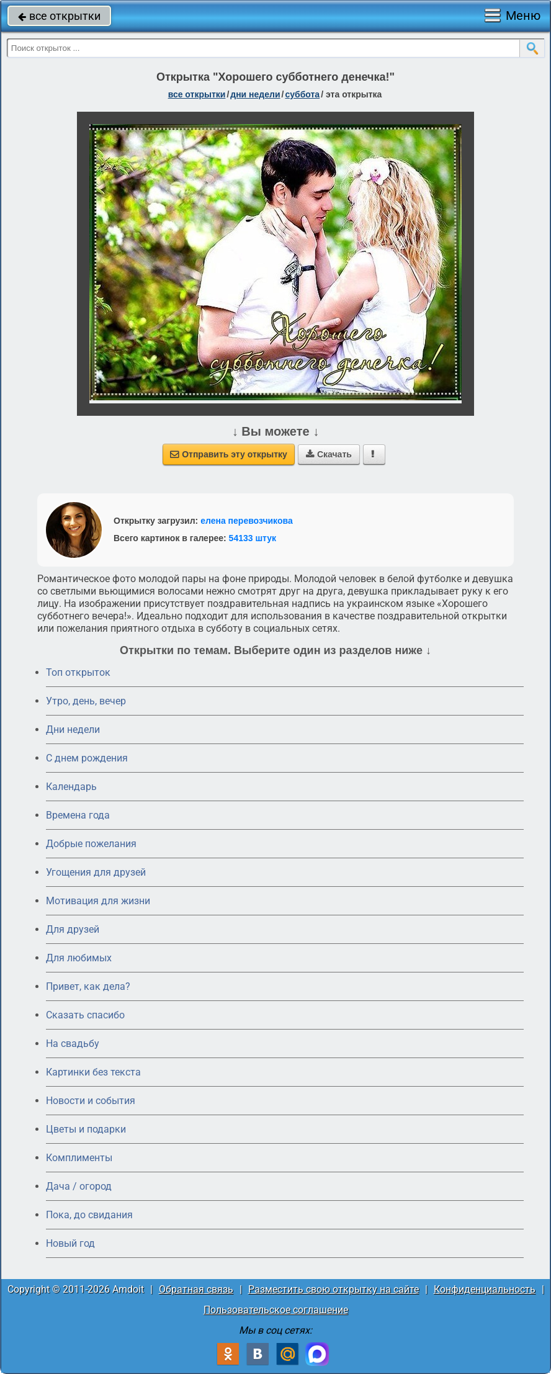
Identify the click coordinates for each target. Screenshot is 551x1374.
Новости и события (90, 1101)
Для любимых (79, 958)
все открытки (59, 15)
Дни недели (73, 729)
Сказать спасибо (85, 1015)
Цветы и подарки (86, 1129)
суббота (302, 94)
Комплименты (79, 1158)
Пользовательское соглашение (276, 1310)
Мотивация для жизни (98, 901)
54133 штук (253, 538)
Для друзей (72, 929)
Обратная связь (196, 1289)
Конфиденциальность (484, 1289)
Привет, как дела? (88, 986)
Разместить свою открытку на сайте (333, 1289)
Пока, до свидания (89, 1215)
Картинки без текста (93, 1072)
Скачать (329, 454)
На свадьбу (72, 1043)
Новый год (70, 1243)
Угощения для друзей (96, 872)
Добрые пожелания (91, 844)
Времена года (78, 815)
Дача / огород (79, 1186)
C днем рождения (87, 758)
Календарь (71, 787)
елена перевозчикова (246, 521)
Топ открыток (78, 672)
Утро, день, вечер (86, 701)
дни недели (255, 94)
